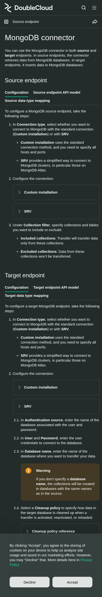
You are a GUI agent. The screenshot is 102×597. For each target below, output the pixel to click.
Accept (72, 582)
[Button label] (94, 7)
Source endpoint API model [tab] (56, 92)
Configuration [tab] (16, 92)
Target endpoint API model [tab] (56, 287)
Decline (30, 582)
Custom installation (40, 192)
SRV (28, 211)
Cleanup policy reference (53, 531)
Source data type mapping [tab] (27, 100)
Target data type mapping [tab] (26, 295)
